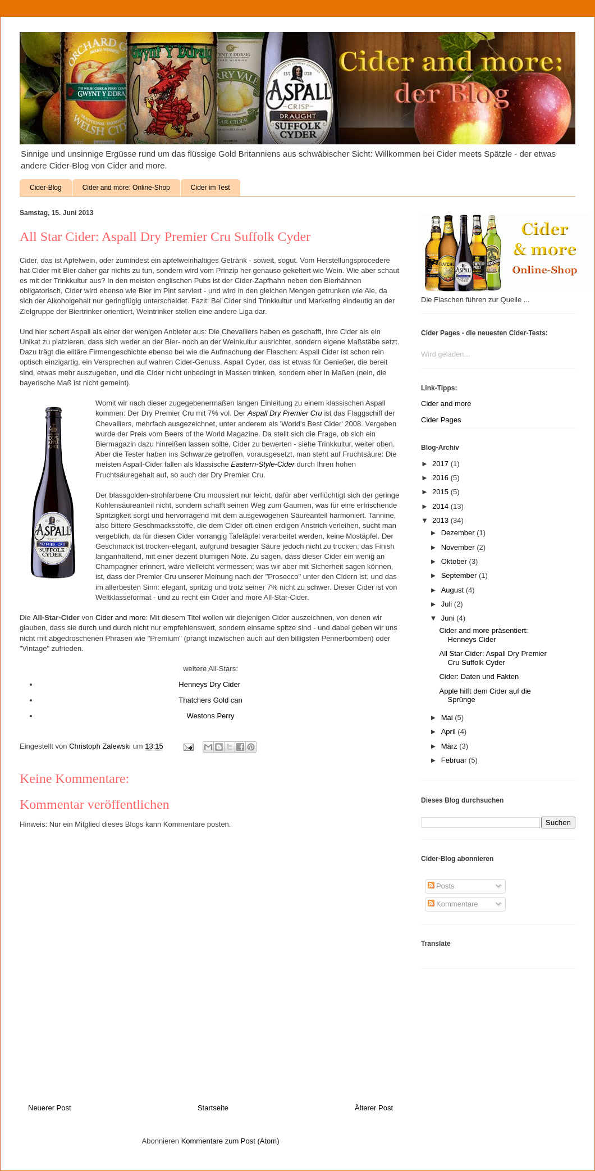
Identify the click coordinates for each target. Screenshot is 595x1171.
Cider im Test (210, 188)
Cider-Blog (46, 188)
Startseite (213, 1108)
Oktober (455, 561)
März (450, 746)
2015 (441, 491)
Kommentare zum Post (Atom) (230, 1141)
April (449, 731)
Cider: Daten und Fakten (479, 676)
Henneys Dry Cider (210, 684)
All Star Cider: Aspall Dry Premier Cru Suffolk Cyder (492, 658)
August (453, 590)
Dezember (459, 532)
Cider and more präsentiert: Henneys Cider (483, 635)
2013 (441, 520)
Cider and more (120, 617)
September (460, 575)
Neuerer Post (49, 1108)
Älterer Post (374, 1108)
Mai (448, 717)
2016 (441, 477)
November (459, 547)
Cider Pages (441, 420)
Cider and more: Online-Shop (126, 188)
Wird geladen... (445, 354)
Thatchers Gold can (210, 700)
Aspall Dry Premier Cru (285, 413)
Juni (448, 618)
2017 (441, 463)
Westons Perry (210, 716)
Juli (447, 604)
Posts (441, 886)
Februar (455, 760)
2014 (441, 506)
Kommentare (453, 904)
